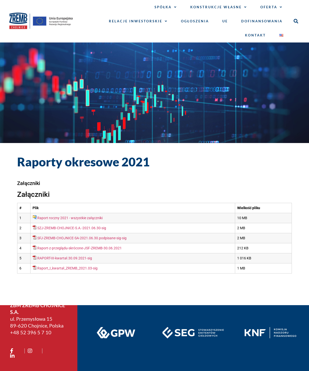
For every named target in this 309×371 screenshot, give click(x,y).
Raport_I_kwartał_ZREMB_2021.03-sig (67, 268)
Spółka (165, 7)
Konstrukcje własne (218, 7)
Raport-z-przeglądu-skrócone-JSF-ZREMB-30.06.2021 (79, 248)
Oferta (271, 7)
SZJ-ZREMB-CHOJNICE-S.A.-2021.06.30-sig (71, 228)
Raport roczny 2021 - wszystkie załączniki (70, 218)
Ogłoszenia (195, 21)
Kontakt (255, 35)
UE (225, 21)
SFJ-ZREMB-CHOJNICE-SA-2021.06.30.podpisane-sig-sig (82, 238)
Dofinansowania (262, 21)
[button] (296, 21)
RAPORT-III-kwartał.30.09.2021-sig (64, 258)
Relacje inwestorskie (138, 21)
